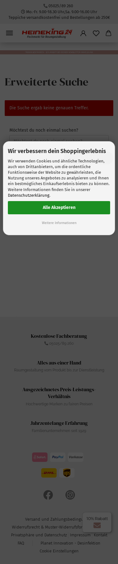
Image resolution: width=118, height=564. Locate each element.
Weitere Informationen (59, 223)
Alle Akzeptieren (59, 207)
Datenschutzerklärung (28, 195)
